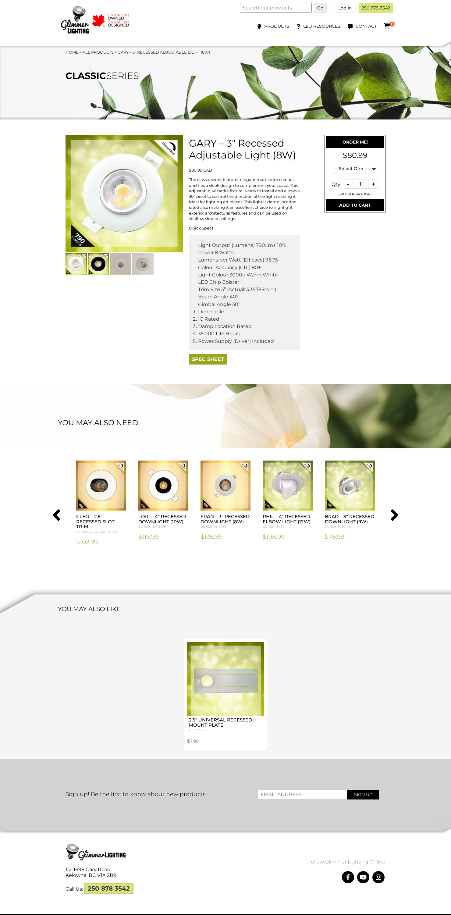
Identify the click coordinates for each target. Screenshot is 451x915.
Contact (366, 26)
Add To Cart (355, 205)
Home (72, 52)
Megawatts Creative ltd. (283, 908)
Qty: (336, 184)
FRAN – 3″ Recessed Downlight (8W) (225, 521)
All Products (98, 52)
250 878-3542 (376, 8)
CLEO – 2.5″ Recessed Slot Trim (101, 524)
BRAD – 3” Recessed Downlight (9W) (350, 521)
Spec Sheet (208, 359)
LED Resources (321, 26)
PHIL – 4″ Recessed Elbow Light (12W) (288, 521)
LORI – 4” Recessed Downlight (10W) (163, 521)
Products (276, 26)
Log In (345, 8)
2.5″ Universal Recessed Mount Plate (225, 710)
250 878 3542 (109, 876)
